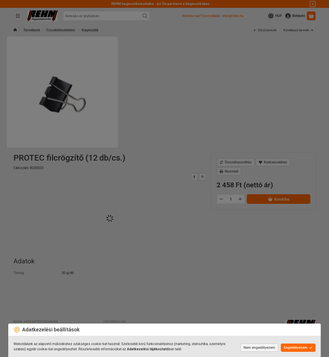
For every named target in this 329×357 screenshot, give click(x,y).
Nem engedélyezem (259, 347)
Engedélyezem (298, 347)
